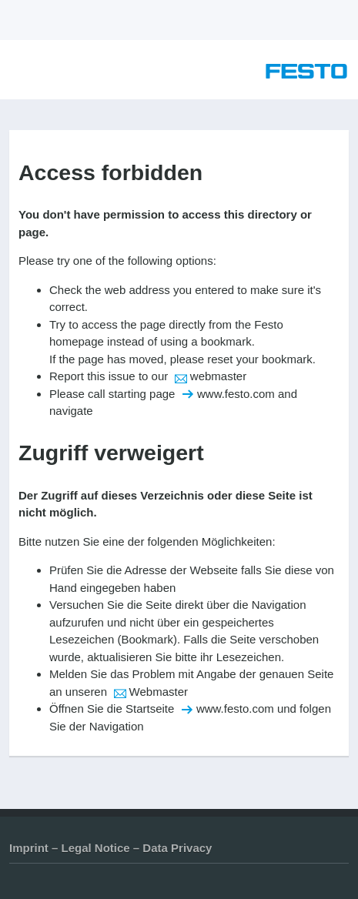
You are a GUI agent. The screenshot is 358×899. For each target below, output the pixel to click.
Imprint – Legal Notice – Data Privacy (110, 847)
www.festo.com (236, 393)
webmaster (218, 376)
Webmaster (158, 691)
